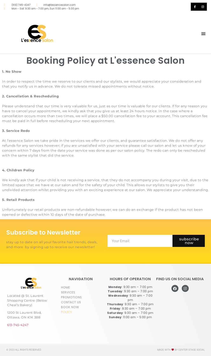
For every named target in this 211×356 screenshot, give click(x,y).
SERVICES (68, 292)
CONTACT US (71, 302)
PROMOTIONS (71, 297)
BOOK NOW (70, 307)
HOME (65, 287)
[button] (203, 33)
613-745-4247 (17, 325)
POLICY (66, 312)
